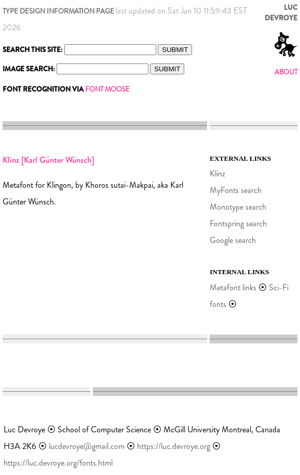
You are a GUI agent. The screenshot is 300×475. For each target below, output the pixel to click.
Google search (233, 240)
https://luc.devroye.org (173, 446)
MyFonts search (236, 190)
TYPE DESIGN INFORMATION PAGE (58, 11)
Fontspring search (238, 223)
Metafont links (233, 287)
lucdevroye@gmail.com (87, 446)
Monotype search (238, 207)
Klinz (217, 173)
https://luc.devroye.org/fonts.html (58, 463)
